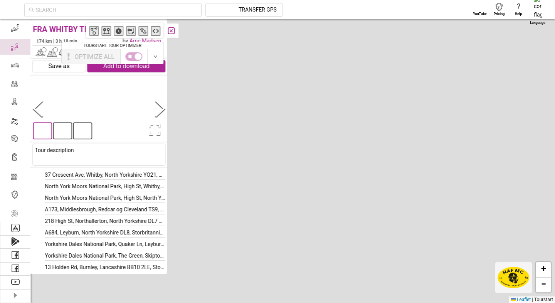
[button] (468, 80)
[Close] (171, 30)
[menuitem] (15, 28)
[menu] (15, 120)
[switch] (521, 56)
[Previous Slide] (38, 108)
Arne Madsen (145, 41)
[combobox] (185, 10)
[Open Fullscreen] (153, 130)
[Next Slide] (160, 108)
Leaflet (521, 299)
